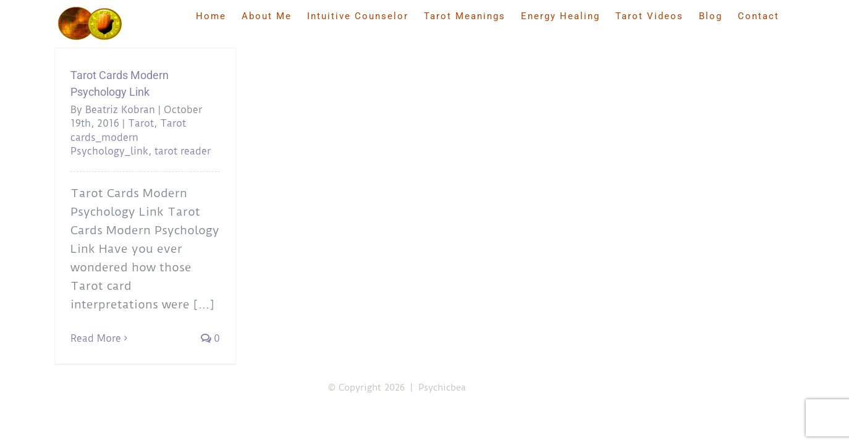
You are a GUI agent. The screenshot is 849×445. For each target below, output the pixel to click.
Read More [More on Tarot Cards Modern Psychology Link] (95, 338)
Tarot (141, 123)
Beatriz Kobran (120, 110)
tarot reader (182, 151)
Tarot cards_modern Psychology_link (128, 137)
